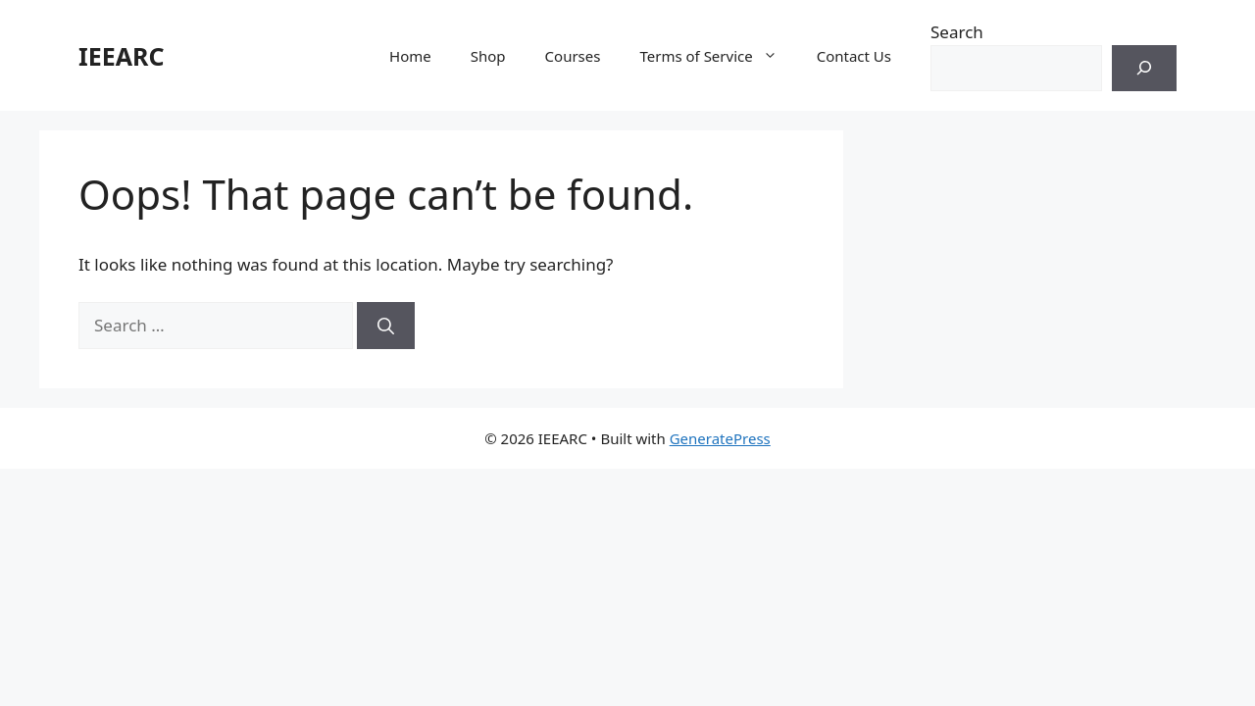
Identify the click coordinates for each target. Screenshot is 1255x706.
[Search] (1144, 68)
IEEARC (121, 56)
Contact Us (854, 56)
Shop (488, 56)
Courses (573, 56)
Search (956, 32)
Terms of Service (717, 55)
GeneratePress (720, 438)
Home (410, 56)
